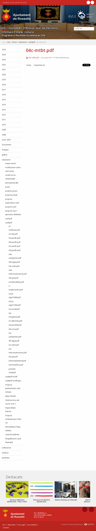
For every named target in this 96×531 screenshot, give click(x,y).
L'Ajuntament (15, 28)
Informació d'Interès (12, 32)
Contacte (5, 527)
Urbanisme (22, 42)
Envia (29, 65)
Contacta (29, 32)
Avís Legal (21, 525)
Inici (4, 28)
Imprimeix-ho (39, 65)
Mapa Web (12, 525)
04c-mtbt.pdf (33, 57)
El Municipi (28, 28)
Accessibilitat (32, 525)
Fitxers (14, 42)
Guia (37, 28)
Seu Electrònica (49, 28)
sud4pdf (31, 42)
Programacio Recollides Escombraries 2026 (23, 35)
